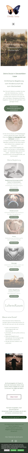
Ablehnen (7, 450)
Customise (13, 450)
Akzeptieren (20, 450)
